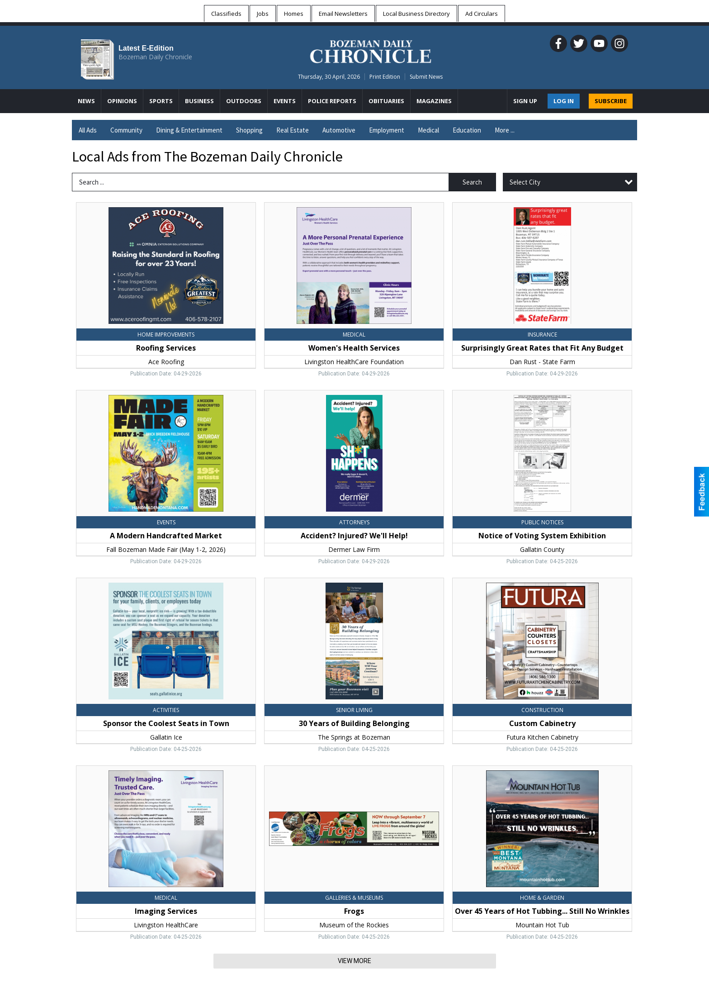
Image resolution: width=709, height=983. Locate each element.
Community (126, 130)
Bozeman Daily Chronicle (155, 56)
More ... (505, 130)
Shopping (249, 130)
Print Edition (384, 77)
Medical (428, 130)
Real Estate (292, 130)
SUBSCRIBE (611, 101)
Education (467, 130)
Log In (563, 101)
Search (472, 182)
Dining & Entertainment (189, 130)
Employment (386, 130)
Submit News (426, 77)
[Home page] (370, 50)
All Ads (88, 130)
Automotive (338, 130)
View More (354, 960)
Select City (525, 182)
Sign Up (525, 101)
